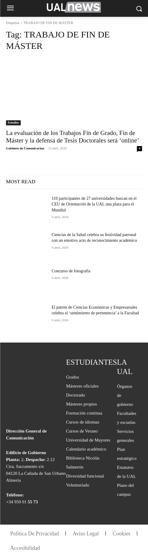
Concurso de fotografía (71, 271)
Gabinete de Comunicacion (25, 148)
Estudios (13, 122)
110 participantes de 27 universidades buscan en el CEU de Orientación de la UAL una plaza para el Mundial (94, 204)
